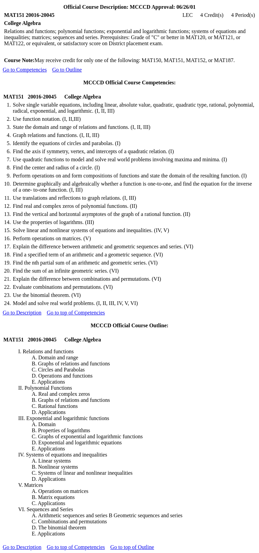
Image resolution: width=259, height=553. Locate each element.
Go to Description (22, 312)
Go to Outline (67, 70)
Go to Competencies (25, 70)
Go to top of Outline (132, 547)
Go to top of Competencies (76, 312)
